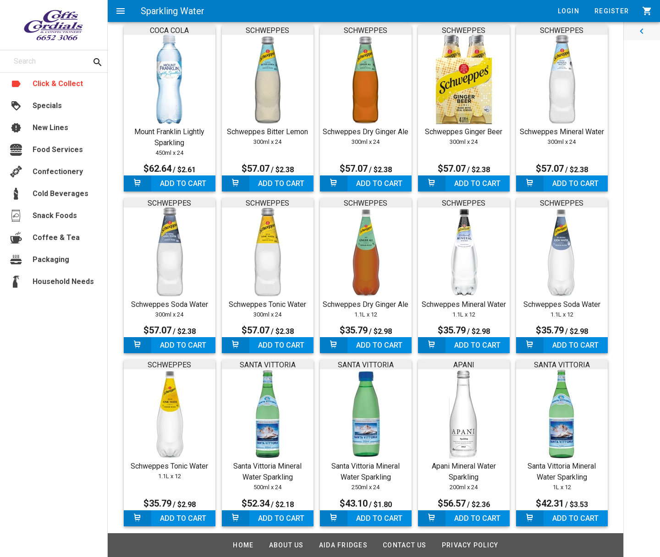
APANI (463, 364)
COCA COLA (169, 30)
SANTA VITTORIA (268, 364)
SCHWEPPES (267, 30)
